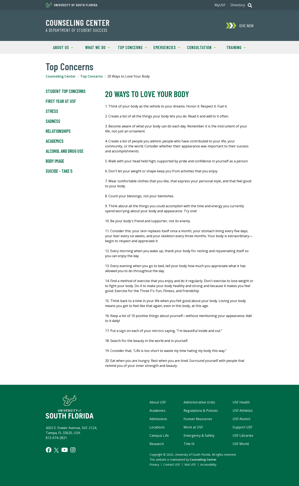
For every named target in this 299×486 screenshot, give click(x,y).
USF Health (241, 402)
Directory (237, 5)
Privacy (154, 464)
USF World (241, 444)
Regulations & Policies (201, 410)
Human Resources (198, 419)
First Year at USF (61, 101)
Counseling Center (78, 22)
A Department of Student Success (76, 30)
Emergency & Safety (199, 435)
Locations (157, 427)
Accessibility (208, 464)
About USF (158, 402)
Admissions (158, 419)
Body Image (55, 161)
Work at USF (193, 427)
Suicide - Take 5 (59, 171)
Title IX (189, 444)
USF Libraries (243, 435)
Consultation (200, 47)
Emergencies (165, 47)
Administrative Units (199, 402)
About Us (59, 47)
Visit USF (190, 464)
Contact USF (171, 464)
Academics (55, 141)
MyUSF (219, 5)
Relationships (58, 131)
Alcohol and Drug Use (64, 151)
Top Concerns (131, 47)
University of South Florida (71, 5)
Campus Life (159, 435)
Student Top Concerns (66, 91)
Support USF (242, 427)
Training (232, 47)
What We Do (95, 47)
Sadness (53, 121)
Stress (52, 111)
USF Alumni (241, 419)
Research (157, 444)
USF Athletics (243, 410)
